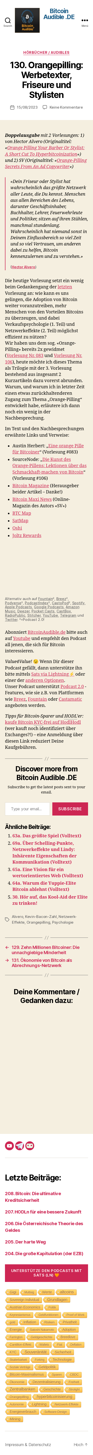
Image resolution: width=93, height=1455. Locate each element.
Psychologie (62, 922)
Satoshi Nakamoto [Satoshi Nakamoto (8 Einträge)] (42, 1330)
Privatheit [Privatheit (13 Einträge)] (70, 1322)
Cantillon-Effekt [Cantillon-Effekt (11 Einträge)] (20, 1344)
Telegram (68, 615)
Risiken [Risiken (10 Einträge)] (49, 1322)
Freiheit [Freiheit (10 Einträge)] (74, 1382)
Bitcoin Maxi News (32, 499)
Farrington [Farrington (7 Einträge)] (16, 1337)
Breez (61, 599)
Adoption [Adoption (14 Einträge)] (69, 1330)
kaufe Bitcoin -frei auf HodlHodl (43, 723)
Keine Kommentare (66, 107)
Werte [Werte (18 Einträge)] (47, 1292)
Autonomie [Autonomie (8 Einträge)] (17, 1404)
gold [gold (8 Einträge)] (12, 1322)
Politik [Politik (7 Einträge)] (52, 1307)
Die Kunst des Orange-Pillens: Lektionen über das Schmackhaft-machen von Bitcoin (49, 466)
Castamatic (70, 699)
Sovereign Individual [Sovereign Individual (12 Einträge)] (24, 1300)
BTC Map (21, 513)
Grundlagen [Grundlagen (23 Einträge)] (57, 1299)
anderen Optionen (44, 680)
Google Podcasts (49, 607)
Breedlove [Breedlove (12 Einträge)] (68, 1337)
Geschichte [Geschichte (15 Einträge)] (52, 1389)
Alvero (17, 916)
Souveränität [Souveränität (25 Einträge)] (36, 1352)
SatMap (20, 521)
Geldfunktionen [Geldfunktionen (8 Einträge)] (49, 1315)
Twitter (11, 619)
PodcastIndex (36, 603)
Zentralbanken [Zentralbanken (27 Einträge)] (22, 1389)
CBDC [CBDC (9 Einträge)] (74, 1374)
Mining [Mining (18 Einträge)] (15, 1419)
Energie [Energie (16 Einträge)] (16, 1330)
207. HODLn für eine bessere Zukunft (43, 1211)
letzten (65, 287)
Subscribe (70, 808)
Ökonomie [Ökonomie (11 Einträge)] (17, 1382)
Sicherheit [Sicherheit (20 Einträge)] (63, 1352)
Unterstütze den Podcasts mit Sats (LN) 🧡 (46, 1273)
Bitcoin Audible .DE (59, 14)
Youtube (21, 638)
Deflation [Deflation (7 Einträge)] (76, 1344)
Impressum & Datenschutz (28, 1444)
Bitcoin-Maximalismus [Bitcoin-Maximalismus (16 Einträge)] (27, 1374)
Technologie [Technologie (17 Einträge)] (62, 1359)
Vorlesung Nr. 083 (24, 356)
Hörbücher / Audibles (46, 52)
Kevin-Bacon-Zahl (41, 916)
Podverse (13, 603)
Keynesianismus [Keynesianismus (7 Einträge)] (20, 1315)
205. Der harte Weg (25, 1241)
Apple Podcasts (18, 607)
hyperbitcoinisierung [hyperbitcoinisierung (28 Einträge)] (54, 1396)
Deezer (23, 611)
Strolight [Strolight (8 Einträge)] (74, 1389)
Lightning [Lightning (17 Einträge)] (39, 1404)
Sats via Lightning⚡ (52, 674)
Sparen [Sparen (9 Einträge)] (57, 1374)
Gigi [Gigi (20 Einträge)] (13, 1292)
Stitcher (34, 615)
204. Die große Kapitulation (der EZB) (44, 1253)
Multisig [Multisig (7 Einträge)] (29, 1292)
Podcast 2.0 (72, 687)
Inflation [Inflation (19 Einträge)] (29, 1322)
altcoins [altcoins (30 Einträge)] (67, 1292)
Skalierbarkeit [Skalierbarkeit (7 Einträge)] (18, 1360)
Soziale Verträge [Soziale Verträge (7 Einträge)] (20, 1367)
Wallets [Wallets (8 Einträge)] (44, 1344)
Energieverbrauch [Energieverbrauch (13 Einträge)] (23, 1412)
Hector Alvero (23, 267)
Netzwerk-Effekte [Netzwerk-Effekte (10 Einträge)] (67, 1404)
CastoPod (60, 603)
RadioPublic (15, 615)
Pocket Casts (43, 611)
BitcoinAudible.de (47, 632)
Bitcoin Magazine (30, 486)
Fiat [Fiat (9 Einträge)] (59, 1344)
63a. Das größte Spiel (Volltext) (46, 836)
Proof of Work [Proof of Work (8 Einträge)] (75, 1315)
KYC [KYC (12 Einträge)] (13, 1352)
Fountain (45, 599)
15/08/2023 (27, 107)
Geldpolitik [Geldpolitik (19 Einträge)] (47, 1367)
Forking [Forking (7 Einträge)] (39, 1360)
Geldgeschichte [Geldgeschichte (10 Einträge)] (41, 1337)
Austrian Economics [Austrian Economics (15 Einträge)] (25, 1307)
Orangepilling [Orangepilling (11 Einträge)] (19, 1397)
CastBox (64, 611)
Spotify (78, 603)
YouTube (50, 615)
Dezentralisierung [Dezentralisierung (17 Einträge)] (46, 1382)
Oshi (17, 528)
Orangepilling (38, 922)
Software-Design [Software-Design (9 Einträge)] (55, 1412)
